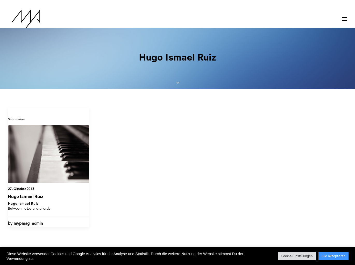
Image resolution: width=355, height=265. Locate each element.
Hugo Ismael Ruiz (26, 196)
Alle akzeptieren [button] (334, 256)
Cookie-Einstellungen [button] (297, 256)
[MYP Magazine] (22, 19)
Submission (16, 119)
